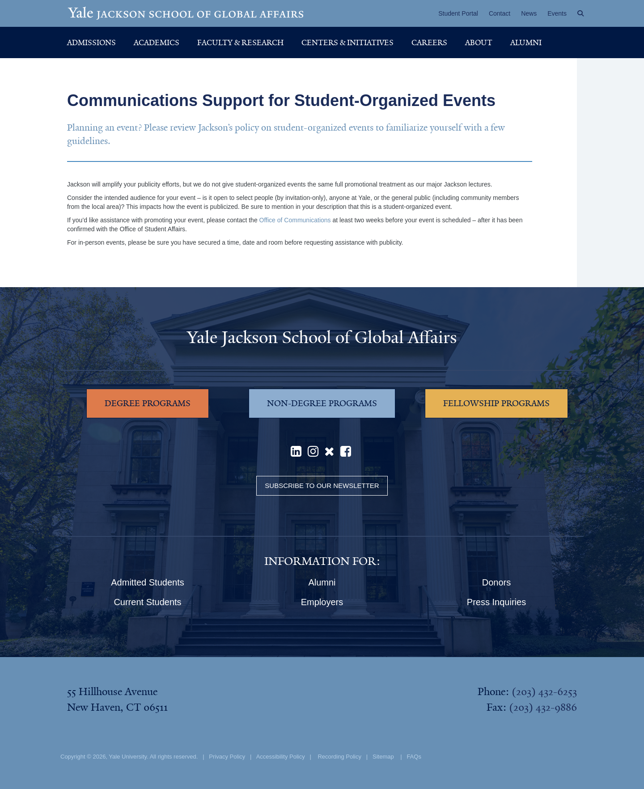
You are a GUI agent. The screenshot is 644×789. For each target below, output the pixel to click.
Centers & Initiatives (347, 42)
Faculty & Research (240, 42)
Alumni (526, 42)
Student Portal (458, 13)
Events (557, 13)
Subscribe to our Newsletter (322, 485)
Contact (499, 13)
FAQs (414, 756)
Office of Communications (295, 220)
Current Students (147, 602)
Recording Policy (339, 756)
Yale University (128, 756)
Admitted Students (147, 582)
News (529, 13)
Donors (496, 582)
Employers (322, 602)
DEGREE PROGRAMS (148, 403)
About (478, 42)
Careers (429, 42)
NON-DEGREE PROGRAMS (322, 403)
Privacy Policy (227, 756)
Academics (156, 42)
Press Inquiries (496, 602)
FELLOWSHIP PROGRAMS (496, 403)
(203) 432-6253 (544, 691)
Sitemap (383, 756)
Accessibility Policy (280, 756)
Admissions (91, 42)
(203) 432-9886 (543, 707)
